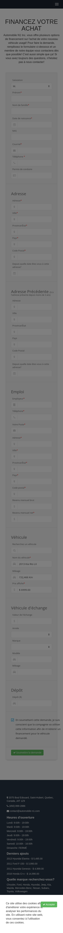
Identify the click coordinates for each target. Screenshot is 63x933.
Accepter (49, 904)
